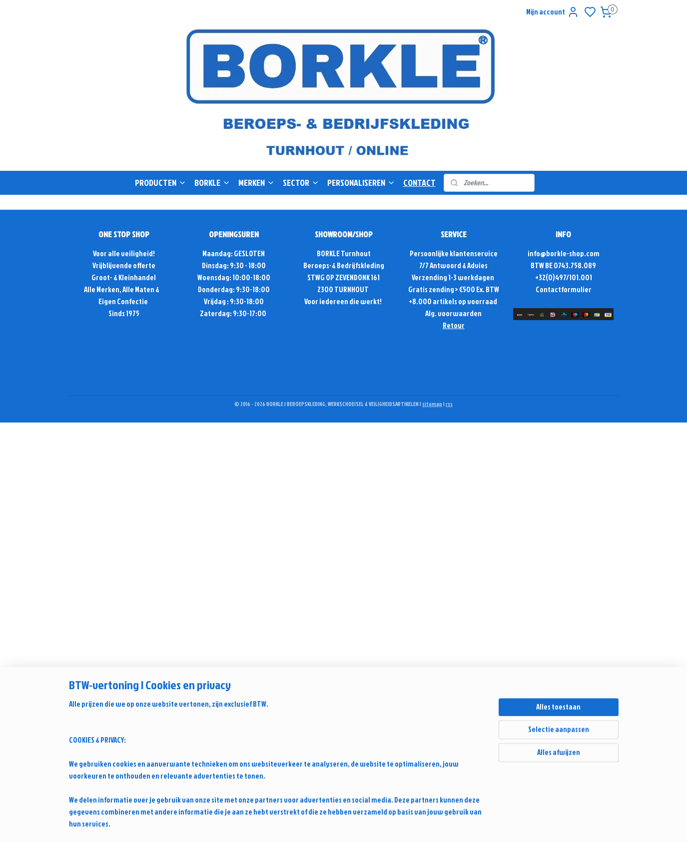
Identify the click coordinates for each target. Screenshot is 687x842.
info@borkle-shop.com (564, 253)
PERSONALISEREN (361, 182)
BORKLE (212, 182)
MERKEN (256, 182)
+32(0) (545, 277)
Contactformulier (564, 289)
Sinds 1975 (123, 313)
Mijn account (552, 12)
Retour (454, 325)
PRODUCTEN (160, 182)
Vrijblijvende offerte (123, 265)
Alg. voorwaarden (453, 313)
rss (449, 404)
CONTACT (419, 182)
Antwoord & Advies (458, 265)
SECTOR (301, 182)
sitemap (432, 404)
